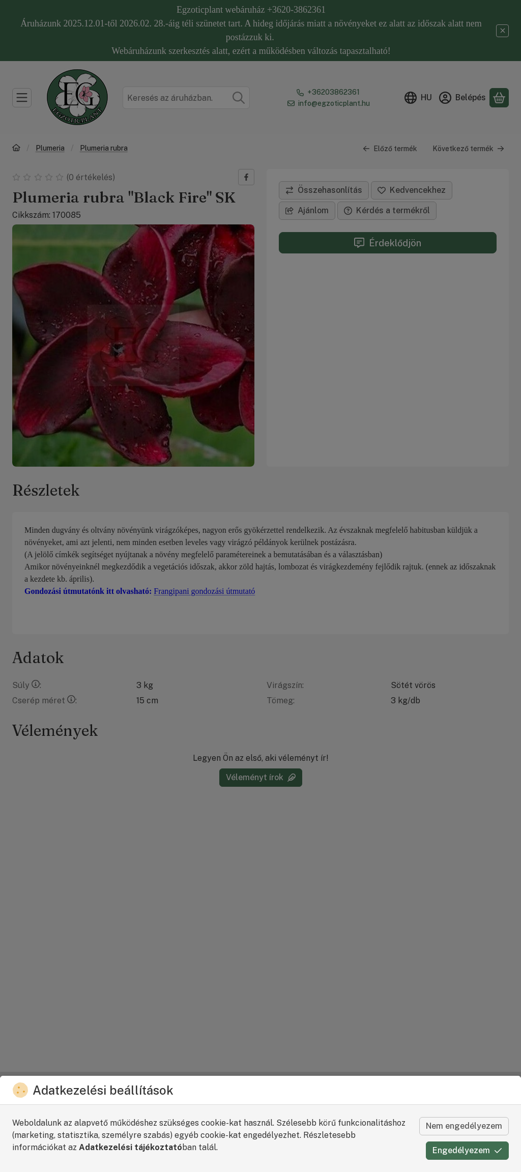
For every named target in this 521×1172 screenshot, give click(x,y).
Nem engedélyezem (464, 1126)
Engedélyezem (467, 1150)
